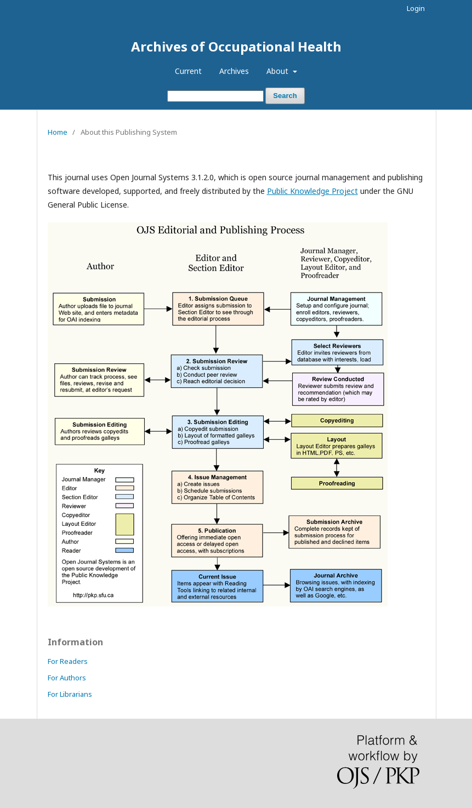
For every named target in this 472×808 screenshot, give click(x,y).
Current (188, 71)
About (278, 71)
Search (285, 95)
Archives (234, 71)
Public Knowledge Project (312, 191)
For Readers (68, 661)
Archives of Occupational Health (236, 46)
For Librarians (70, 694)
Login (416, 8)
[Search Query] (215, 96)
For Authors (67, 678)
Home (57, 132)
